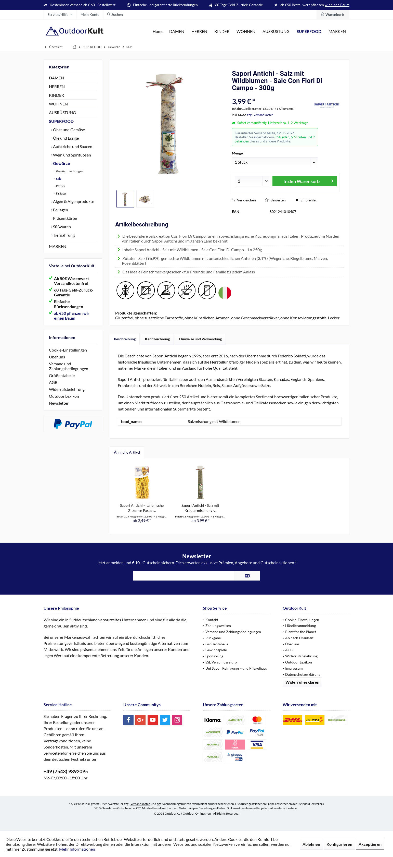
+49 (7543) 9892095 (66, 771)
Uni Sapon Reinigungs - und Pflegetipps (236, 668)
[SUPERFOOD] (309, 31)
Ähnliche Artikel (127, 452)
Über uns (57, 356)
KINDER (56, 95)
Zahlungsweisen (218, 625)
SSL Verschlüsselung (221, 662)
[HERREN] (199, 31)
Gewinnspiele (216, 650)
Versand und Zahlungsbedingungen (68, 366)
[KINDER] (222, 31)
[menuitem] (333, 14)
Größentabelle (62, 375)
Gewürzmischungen (69, 171)
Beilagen (60, 209)
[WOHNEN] (246, 31)
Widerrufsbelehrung (67, 389)
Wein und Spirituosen (71, 154)
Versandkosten (140, 804)
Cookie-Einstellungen (68, 349)
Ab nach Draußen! (300, 638)
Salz (58, 178)
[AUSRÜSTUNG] (276, 31)
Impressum (294, 668)
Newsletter (59, 403)
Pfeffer (60, 186)
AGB (53, 382)
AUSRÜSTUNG (62, 112)
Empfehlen (306, 200)
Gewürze (61, 163)
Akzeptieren (370, 844)
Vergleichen (244, 200)
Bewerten (275, 200)
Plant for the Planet (300, 632)
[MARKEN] (337, 31)
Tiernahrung (63, 235)
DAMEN (56, 77)
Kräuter (61, 193)
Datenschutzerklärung (302, 674)
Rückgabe (213, 638)
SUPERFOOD (61, 121)
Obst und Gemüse (68, 129)
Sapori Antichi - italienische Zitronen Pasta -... (142, 508)
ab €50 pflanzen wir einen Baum (71, 315)
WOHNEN (58, 103)
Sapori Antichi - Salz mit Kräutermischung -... (200, 508)
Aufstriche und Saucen (72, 146)
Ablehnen (311, 844)
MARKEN (57, 246)
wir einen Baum (337, 5)
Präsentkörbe (64, 218)
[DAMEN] (177, 31)
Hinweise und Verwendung (200, 339)
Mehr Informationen (77, 849)
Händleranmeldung (300, 625)
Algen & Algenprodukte (73, 201)
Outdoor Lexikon (64, 396)
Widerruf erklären (302, 682)
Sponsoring (214, 656)
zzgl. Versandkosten (260, 115)
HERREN (57, 86)
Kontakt (211, 620)
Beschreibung (125, 339)
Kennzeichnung (157, 339)
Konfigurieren (339, 844)
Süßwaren (61, 226)
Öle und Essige (65, 138)
